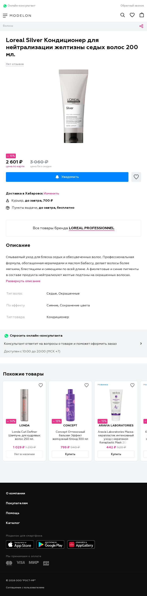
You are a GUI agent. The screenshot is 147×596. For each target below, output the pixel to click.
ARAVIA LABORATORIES (116, 425)
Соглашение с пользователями (25, 588)
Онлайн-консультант (19, 6)
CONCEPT (70, 425)
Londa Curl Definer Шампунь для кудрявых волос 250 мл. (24, 435)
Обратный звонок (132, 6)
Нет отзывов (15, 64)
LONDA (24, 425)
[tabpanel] (73, 107)
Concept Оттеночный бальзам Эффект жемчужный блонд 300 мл (70, 435)
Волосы (8, 26)
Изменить (51, 193)
